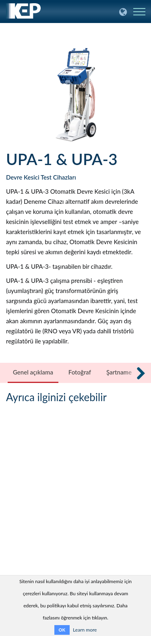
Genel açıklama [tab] (33, 372)
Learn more (85, 630)
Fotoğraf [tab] (79, 372)
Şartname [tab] (119, 372)
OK (62, 629)
